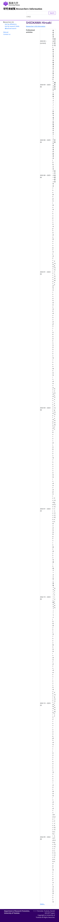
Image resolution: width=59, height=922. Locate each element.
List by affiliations (11, 24)
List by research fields (12, 26)
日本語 (28, 17)
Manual (5, 32)
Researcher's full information (35, 26)
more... (42, 904)
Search (52, 13)
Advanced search (10, 28)
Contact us (6, 34)
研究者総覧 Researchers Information (22, 8)
